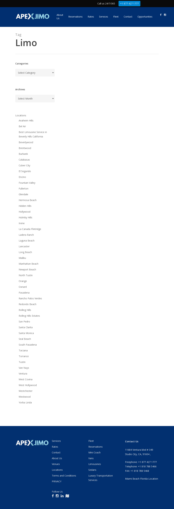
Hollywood (24, 211)
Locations (20, 115)
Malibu (22, 258)
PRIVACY (56, 481)
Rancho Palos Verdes (30, 298)
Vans (91, 458)
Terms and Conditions (64, 475)
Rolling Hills (25, 310)
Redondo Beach (27, 304)
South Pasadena (28, 344)
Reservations (95, 446)
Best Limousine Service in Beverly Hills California (33, 134)
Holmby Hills (25, 217)
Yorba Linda (25, 402)
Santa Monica (26, 333)
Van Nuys (24, 367)
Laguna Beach (26, 240)
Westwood (25, 396)
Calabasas (24, 159)
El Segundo (25, 171)
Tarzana (23, 350)
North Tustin (26, 275)
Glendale (23, 194)
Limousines (94, 464)
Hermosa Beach (28, 200)
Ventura (23, 373)
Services (56, 441)
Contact (56, 452)
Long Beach (25, 252)
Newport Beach (27, 269)
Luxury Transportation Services (100, 478)
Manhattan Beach (28, 263)
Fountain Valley (27, 182)
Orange (23, 281)
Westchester (25, 391)
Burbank (23, 153)
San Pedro (24, 321)
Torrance (24, 356)
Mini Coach (94, 452)
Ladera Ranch (26, 234)
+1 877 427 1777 (129, 3)
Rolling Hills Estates (29, 315)
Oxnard (23, 286)
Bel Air (22, 126)
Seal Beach (25, 338)
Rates (55, 446)
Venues (56, 464)
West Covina (25, 379)
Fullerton (23, 188)
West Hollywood (28, 385)
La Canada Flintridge (30, 229)
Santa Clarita (26, 327)
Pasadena (24, 292)
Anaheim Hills (26, 120)
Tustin (22, 362)
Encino (22, 177)
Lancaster (24, 246)
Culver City (24, 165)
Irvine (22, 223)
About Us (57, 458)
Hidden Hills (25, 205)
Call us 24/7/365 (106, 3)
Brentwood (25, 148)
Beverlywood (26, 142)
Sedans (92, 469)
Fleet (91, 441)
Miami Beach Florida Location (141, 478)
